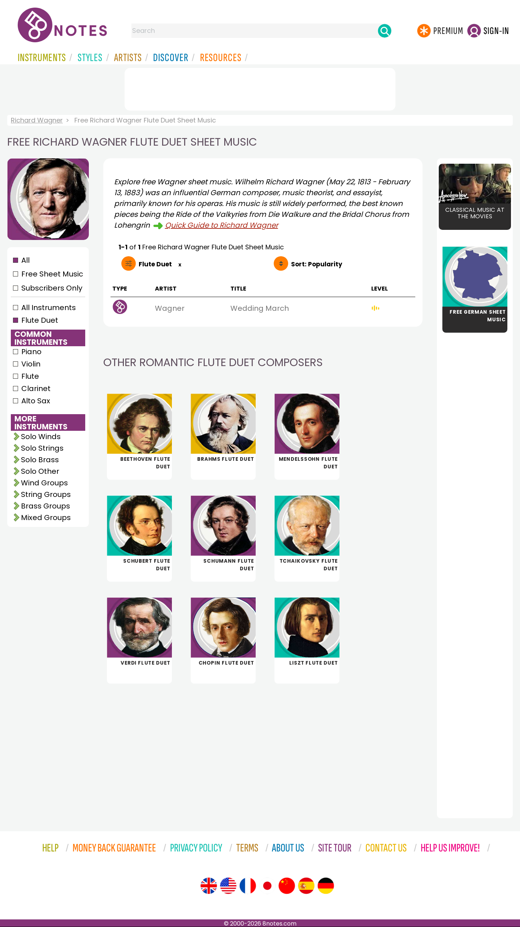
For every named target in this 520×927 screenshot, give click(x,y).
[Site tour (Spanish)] (306, 886)
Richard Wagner (37, 120)
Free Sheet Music (52, 274)
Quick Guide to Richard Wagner (221, 225)
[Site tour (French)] (248, 886)
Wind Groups (44, 483)
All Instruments (48, 307)
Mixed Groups (46, 517)
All (25, 260)
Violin (30, 364)
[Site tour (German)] (326, 886)
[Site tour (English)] (209, 886)
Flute (30, 376)
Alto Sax (35, 401)
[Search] (384, 31)
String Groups (46, 494)
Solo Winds (41, 437)
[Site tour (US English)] (228, 886)
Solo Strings (42, 448)
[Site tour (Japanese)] (267, 886)
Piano (31, 352)
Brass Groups (45, 506)
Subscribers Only (51, 288)
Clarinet (36, 388)
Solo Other (40, 471)
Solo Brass (40, 460)
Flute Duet (39, 320)
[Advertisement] (260, 88)
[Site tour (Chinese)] (287, 886)
